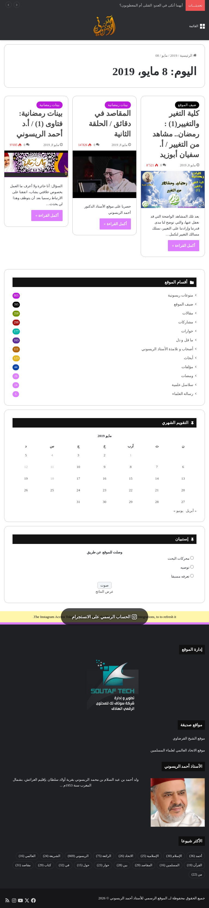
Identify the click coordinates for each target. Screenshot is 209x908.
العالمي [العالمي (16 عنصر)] (27, 856)
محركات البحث (178, 558)
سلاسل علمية (182, 385)
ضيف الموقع (187, 105)
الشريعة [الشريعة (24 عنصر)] (51, 856)
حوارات (187, 331)
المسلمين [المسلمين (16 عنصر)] (169, 865)
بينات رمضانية (118, 105)
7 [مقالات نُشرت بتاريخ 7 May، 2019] (157, 467)
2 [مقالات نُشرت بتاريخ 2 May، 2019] (105, 455)
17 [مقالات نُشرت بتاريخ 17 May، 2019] (78, 478)
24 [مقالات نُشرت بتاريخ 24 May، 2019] (78, 490)
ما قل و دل (184, 340)
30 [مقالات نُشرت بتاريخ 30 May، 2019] (104, 502)
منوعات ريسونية (180, 295)
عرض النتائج (104, 592)
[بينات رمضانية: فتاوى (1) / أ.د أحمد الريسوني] (36, 164)
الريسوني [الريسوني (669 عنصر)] (78, 856)
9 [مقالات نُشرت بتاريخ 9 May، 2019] (105, 467)
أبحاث (188, 358)
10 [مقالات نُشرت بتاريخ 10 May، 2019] (78, 467)
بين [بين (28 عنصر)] (122, 865)
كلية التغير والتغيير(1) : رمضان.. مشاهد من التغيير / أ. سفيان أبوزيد (175, 133)
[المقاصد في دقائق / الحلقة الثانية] (104, 174)
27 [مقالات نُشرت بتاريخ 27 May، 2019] (183, 502)
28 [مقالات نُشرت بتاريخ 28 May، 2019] (157, 502)
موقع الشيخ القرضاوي (189, 738)
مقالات (187, 313)
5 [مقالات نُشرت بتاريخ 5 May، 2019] (26, 455)
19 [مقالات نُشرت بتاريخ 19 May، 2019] (26, 478)
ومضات (187, 376)
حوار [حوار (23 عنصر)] (103, 865)
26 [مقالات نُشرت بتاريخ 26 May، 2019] (26, 490)
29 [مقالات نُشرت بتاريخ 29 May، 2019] (131, 502)
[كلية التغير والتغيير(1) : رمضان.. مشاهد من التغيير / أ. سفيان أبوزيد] (173, 189)
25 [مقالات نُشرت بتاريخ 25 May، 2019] (52, 490)
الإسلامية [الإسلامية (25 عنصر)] (150, 856)
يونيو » (178, 511)
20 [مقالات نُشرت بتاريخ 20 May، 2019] (183, 490)
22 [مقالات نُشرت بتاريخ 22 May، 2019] (131, 490)
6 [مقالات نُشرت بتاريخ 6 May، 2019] (183, 467)
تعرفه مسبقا (180, 576)
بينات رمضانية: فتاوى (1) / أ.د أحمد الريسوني (39, 123)
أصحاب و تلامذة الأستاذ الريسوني (167, 349)
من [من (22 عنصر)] (197, 874)
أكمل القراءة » (183, 246)
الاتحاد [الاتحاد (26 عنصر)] (126, 856)
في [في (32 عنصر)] (64, 865)
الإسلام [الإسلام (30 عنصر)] (174, 856)
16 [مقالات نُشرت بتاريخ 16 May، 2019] (104, 478)
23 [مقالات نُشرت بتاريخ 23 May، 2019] (104, 490)
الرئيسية (188, 55)
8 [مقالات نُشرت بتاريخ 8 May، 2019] (131, 467)
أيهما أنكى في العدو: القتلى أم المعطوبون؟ (151, 5)
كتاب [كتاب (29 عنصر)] (44, 865)
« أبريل (191, 511)
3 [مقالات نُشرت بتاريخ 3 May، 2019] (78, 455)
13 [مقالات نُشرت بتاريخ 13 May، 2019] (183, 478)
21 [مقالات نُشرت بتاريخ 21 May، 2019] (157, 490)
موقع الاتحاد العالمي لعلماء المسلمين (177, 750)
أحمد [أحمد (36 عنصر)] (195, 856)
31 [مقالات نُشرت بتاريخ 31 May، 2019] (78, 502)
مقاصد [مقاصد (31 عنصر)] (23, 865)
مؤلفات (187, 367)
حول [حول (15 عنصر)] (83, 865)
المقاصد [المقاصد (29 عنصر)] (143, 865)
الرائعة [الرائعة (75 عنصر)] (103, 856)
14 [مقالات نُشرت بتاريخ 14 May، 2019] (157, 478)
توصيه (184, 567)
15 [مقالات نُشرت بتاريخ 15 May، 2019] (131, 478)
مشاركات (185, 322)
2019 (173, 55)
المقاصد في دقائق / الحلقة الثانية (110, 123)
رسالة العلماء (182, 394)
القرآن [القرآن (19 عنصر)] (194, 865)
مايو (165, 55)
